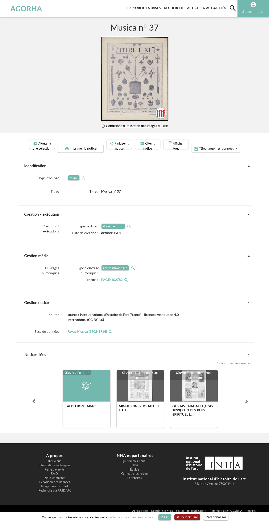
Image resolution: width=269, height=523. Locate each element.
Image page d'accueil (54, 493)
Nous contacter (55, 484)
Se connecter (253, 11)
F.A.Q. (54, 480)
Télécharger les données (206, 155)
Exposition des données (54, 488)
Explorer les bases (144, 7)
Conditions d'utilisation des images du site (134, 126)
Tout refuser (187, 517)
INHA (134, 472)
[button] (34, 407)
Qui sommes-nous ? (134, 467)
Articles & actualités (207, 7)
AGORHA (24, 8)
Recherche (174, 7)
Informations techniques (54, 472)
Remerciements (55, 476)
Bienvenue (54, 467)
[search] (232, 8)
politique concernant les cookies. (131, 517)
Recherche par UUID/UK (54, 497)
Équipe (134, 476)
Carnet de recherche (134, 480)
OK (165, 517)
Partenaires (134, 484)
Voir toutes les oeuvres (234, 369)
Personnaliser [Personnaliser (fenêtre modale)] (216, 517)
